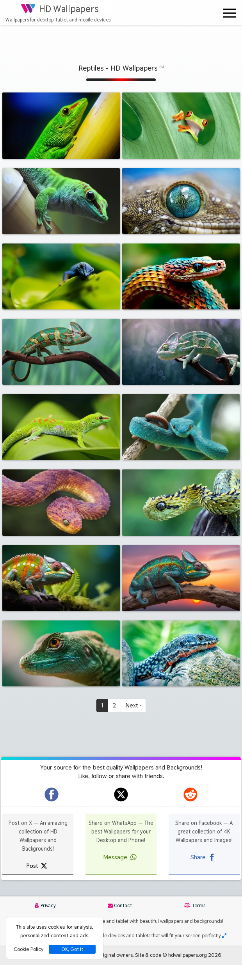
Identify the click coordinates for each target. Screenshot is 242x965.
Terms (194, 905)
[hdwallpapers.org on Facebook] (51, 794)
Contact (120, 905)
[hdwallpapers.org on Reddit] (190, 794)
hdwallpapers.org (187, 954)
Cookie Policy (28, 949)
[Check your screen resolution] (224, 935)
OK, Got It (72, 949)
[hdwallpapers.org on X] (121, 794)
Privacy (45, 905)
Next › (133, 705)
